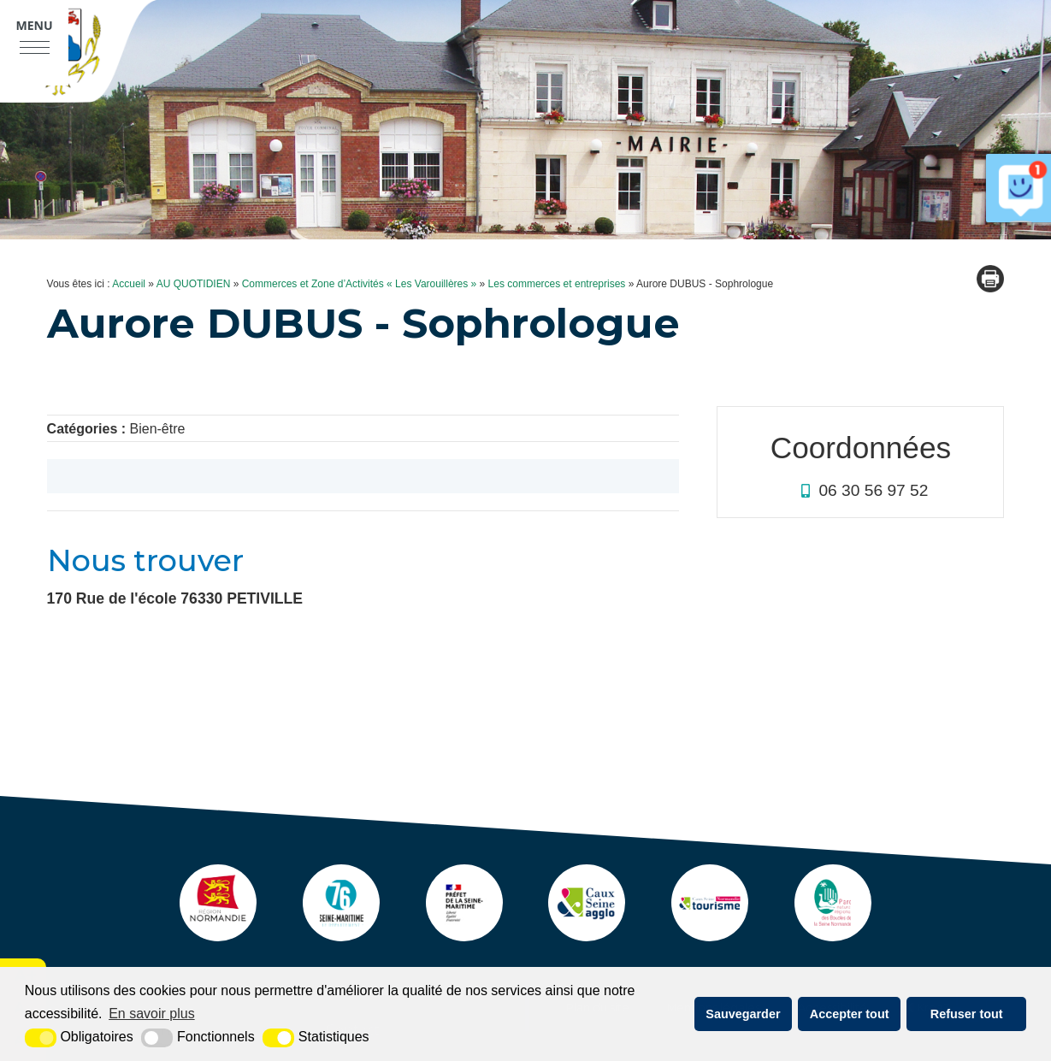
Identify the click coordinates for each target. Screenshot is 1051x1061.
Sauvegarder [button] (743, 1014)
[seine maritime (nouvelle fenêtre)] (341, 932)
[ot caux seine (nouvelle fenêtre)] (710, 932)
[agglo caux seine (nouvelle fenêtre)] (586, 932)
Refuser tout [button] (966, 1014)
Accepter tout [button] (849, 1014)
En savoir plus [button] (152, 1013)
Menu (33, 25)
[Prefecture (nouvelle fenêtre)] (464, 932)
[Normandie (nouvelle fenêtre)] (218, 932)
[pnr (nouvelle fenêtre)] (833, 932)
